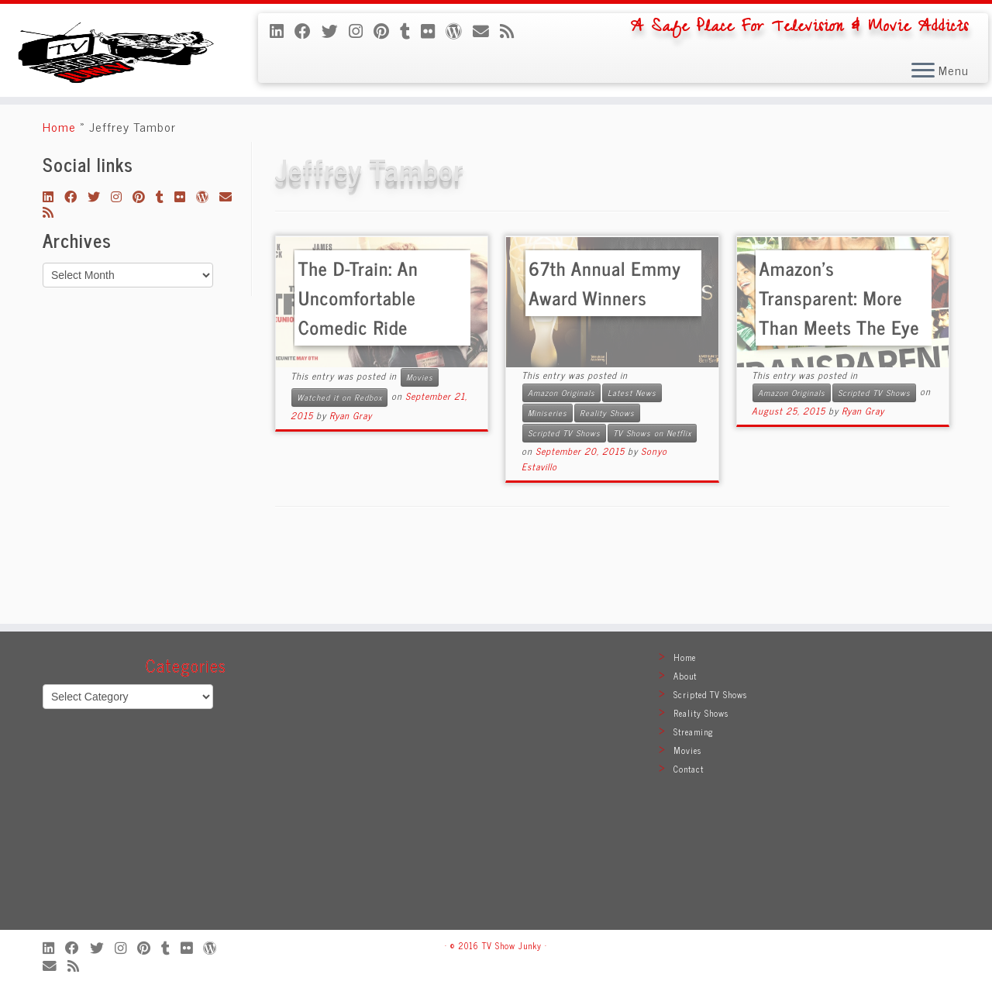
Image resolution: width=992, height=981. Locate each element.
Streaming (693, 731)
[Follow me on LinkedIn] (282, 30)
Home (59, 204)
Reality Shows (607, 490)
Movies (419, 454)
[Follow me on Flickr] (433, 30)
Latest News (632, 470)
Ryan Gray (350, 493)
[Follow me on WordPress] (459, 30)
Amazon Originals (561, 470)
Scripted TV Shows (564, 510)
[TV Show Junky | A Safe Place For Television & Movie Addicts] (114, 86)
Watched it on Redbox (339, 474)
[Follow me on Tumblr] (410, 30)
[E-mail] (486, 30)
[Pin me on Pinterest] (387, 30)
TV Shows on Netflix (652, 510)
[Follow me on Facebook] (308, 30)
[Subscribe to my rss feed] (512, 30)
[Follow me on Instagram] (361, 30)
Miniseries (547, 490)
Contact (688, 769)
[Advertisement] (496, 788)
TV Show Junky (512, 945)
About (685, 676)
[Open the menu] (923, 71)
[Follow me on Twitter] (335, 30)
